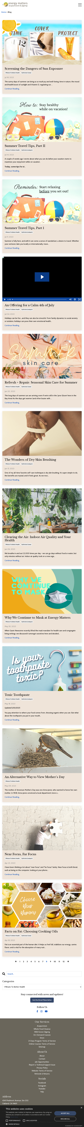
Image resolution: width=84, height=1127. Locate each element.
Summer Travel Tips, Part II (25, 146)
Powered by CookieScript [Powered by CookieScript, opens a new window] (73, 1126)
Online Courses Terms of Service (42, 1044)
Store (42, 1038)
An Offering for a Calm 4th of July (29, 305)
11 (59, 961)
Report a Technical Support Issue (42, 1065)
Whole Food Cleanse (42, 1029)
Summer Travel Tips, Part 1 (24, 228)
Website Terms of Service (42, 1071)
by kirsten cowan (26, 72)
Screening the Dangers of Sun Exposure (34, 68)
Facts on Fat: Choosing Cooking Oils (31, 931)
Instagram (42, 1086)
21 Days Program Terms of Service (42, 1041)
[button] (29, 1124)
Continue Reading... (12, 89)
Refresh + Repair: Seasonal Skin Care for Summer (41, 382)
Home (4, 12)
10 (55, 961)
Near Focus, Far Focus (20, 854)
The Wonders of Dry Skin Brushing (30, 459)
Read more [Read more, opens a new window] (14, 1117)
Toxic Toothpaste (17, 695)
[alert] (42, 1116)
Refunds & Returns (42, 1074)
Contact (42, 1059)
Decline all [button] (65, 1119)
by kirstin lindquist (27, 150)
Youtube (42, 1089)
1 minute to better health (12, 72)
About (42, 1056)
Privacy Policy (42, 1068)
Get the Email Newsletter (42, 1000)
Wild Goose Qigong (42, 1032)
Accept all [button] (65, 1113)
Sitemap (42, 1047)
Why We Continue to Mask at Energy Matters (37, 617)
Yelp (42, 1092)
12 (63, 961)
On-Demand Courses (42, 1035)
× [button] (81, 1108)
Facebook (42, 1083)
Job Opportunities (42, 1062)
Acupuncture (42, 1026)
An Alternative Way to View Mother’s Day (35, 777)
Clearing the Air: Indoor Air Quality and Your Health (38, 538)
